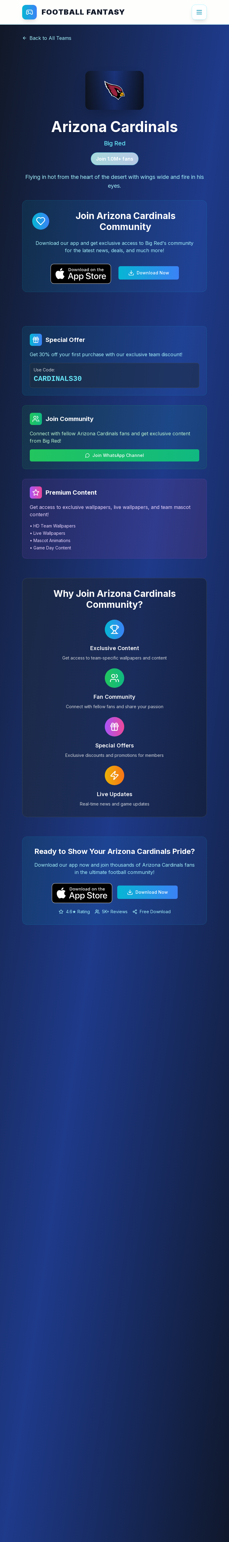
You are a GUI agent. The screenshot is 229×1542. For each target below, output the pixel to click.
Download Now (148, 273)
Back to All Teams (46, 38)
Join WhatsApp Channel (114, 455)
